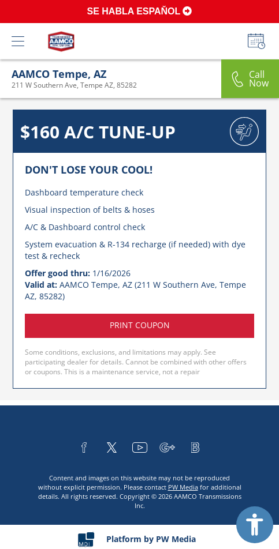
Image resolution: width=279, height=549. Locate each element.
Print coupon (140, 324)
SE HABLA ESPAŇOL (139, 11)
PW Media (183, 487)
